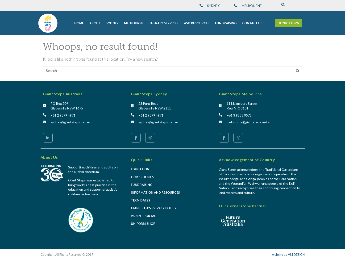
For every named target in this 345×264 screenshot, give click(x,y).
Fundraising (141, 185)
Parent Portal (143, 216)
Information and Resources (155, 192)
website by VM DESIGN (288, 254)
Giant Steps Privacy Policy (153, 208)
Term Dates (140, 200)
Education (140, 169)
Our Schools (142, 177)
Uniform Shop (143, 224)
